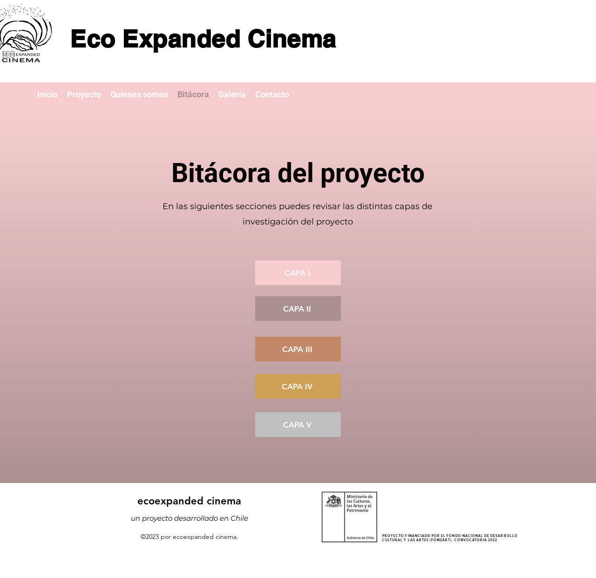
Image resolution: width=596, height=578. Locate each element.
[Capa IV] (298, 386)
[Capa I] (298, 272)
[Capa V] (298, 424)
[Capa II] (298, 308)
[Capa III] (298, 349)
